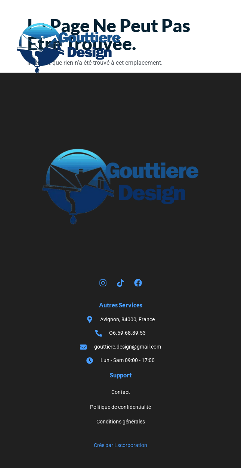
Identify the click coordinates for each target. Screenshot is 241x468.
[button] (218, 48)
